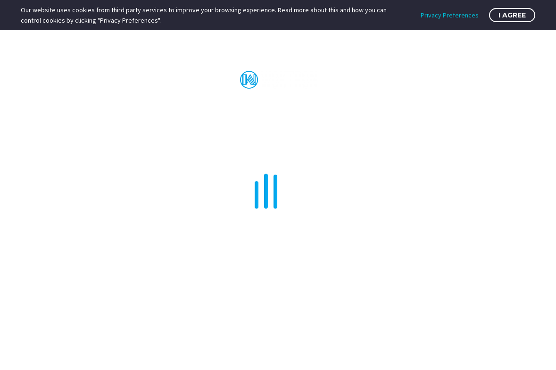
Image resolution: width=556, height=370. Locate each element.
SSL (443, 110)
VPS (215, 110)
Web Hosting (165, 110)
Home (111, 110)
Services (350, 110)
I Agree (512, 15)
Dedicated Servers (278, 110)
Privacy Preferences (450, 15)
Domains (402, 110)
